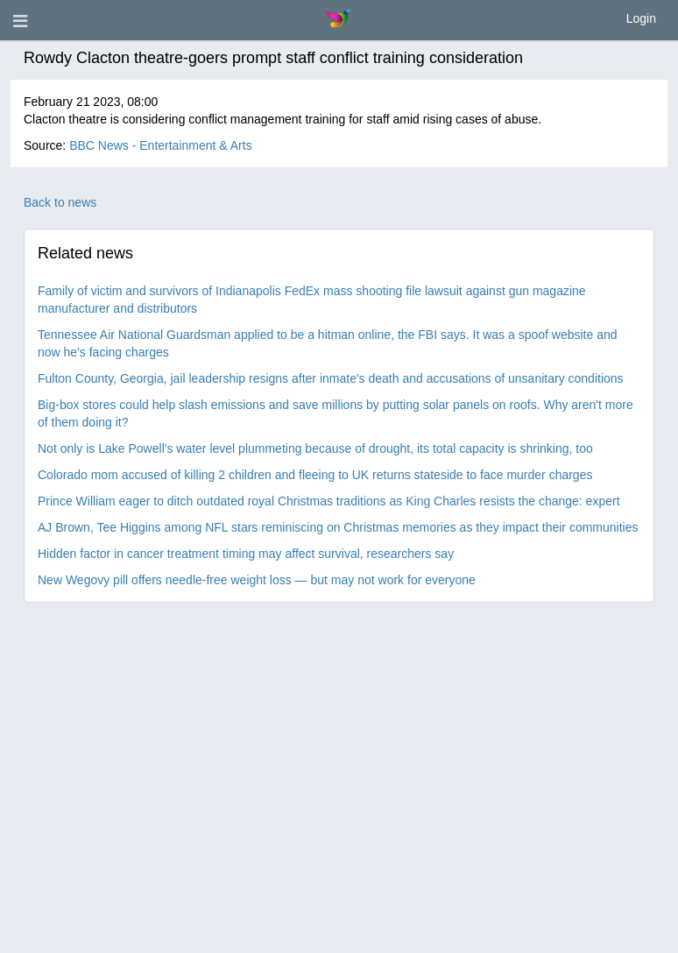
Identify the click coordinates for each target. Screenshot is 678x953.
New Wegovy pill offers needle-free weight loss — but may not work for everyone (257, 580)
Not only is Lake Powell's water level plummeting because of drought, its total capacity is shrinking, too (315, 448)
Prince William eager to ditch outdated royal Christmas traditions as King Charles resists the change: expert (329, 501)
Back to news (60, 202)
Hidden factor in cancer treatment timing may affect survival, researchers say (246, 554)
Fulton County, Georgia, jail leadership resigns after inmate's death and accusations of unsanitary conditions (331, 378)
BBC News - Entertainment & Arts (160, 145)
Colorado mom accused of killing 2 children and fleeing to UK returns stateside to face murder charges (315, 475)
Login (641, 18)
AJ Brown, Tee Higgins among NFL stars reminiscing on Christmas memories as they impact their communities (338, 527)
